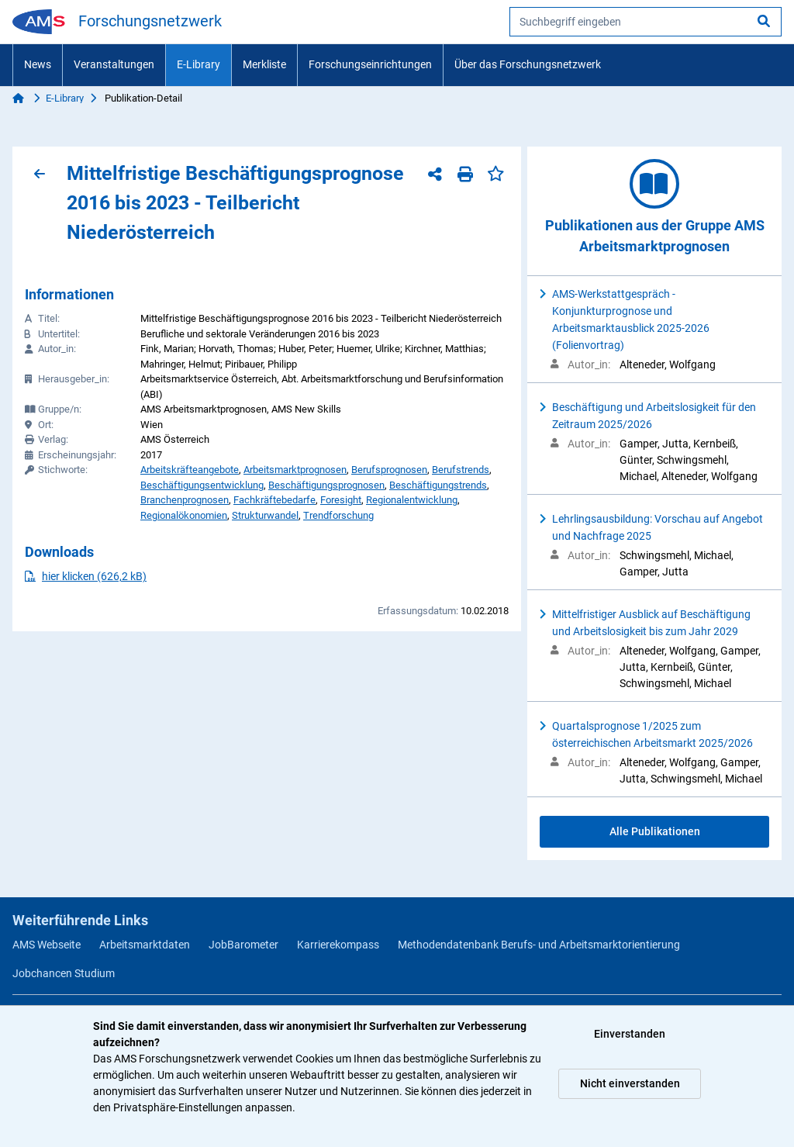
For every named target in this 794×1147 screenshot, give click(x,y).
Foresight (340, 500)
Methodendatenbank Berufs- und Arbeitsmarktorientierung (539, 944)
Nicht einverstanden (630, 1083)
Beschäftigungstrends (438, 485)
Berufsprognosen (389, 469)
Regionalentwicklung (411, 500)
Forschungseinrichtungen (370, 64)
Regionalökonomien (183, 515)
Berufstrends (460, 469)
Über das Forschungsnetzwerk (527, 64)
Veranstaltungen (114, 64)
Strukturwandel (265, 515)
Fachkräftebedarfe (274, 500)
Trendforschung (338, 515)
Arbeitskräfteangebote (189, 469)
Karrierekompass (338, 944)
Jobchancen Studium (63, 973)
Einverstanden (629, 1034)
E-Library (198, 64)
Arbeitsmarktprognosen (295, 469)
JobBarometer (243, 944)
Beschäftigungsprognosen (326, 485)
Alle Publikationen (654, 831)
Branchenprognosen (184, 500)
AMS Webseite (46, 944)
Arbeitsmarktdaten (144, 944)
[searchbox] (645, 21)
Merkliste (264, 64)
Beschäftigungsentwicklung (202, 485)
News (37, 64)
